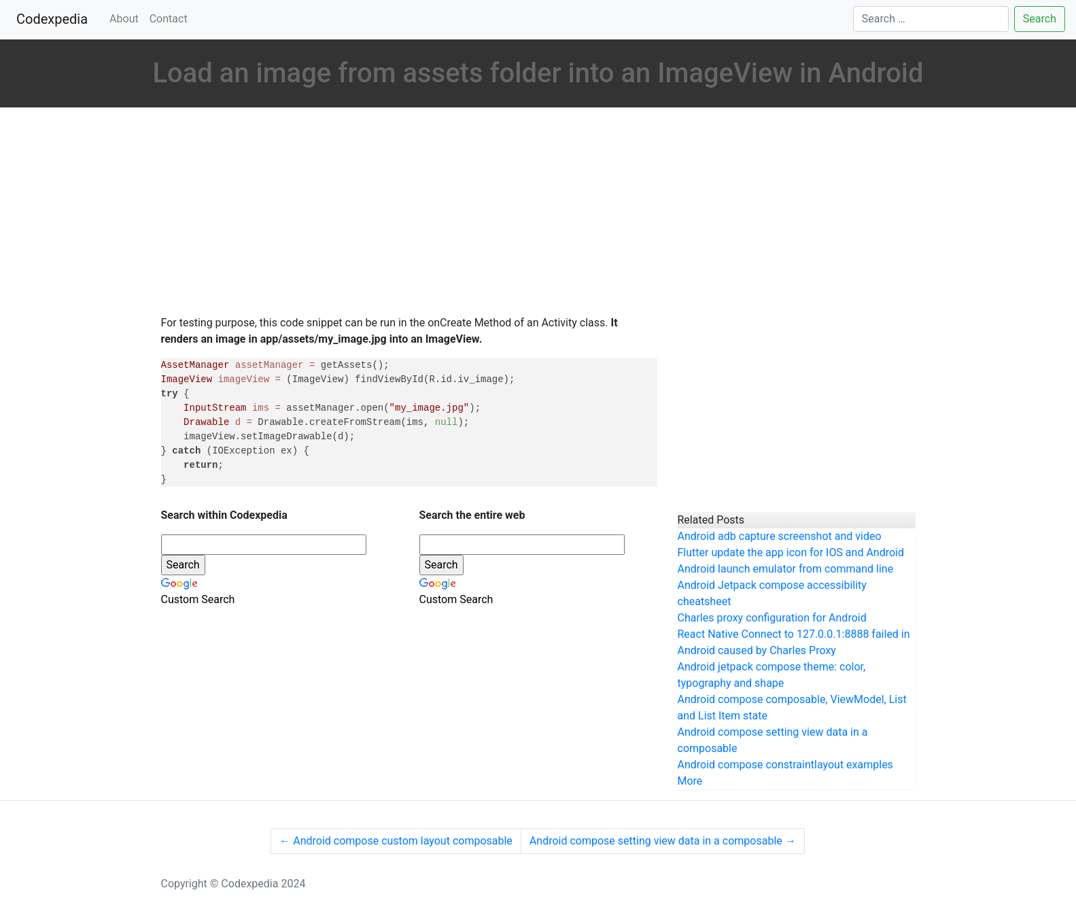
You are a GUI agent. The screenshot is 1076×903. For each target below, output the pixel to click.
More (690, 780)
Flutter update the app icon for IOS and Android (791, 552)
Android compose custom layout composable (396, 840)
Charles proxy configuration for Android (772, 617)
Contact (169, 18)
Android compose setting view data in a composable (663, 840)
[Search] (931, 19)
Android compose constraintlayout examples (785, 764)
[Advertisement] (409, 213)
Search (1039, 18)
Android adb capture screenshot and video (780, 536)
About (124, 18)
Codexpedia (54, 18)
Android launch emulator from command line (786, 568)
